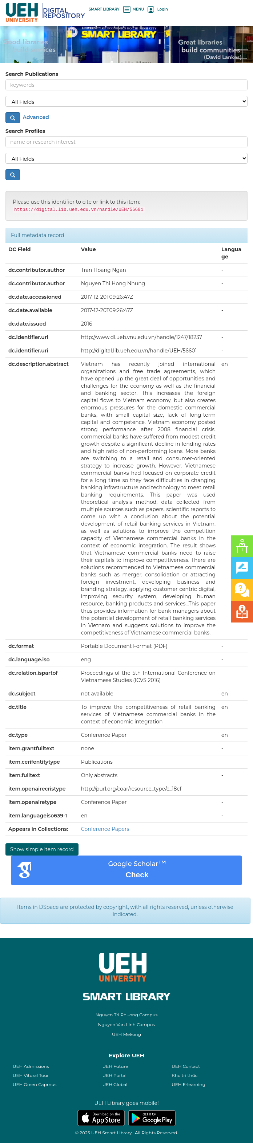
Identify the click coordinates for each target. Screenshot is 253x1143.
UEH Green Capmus (34, 1084)
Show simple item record (42, 849)
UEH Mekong (126, 1034)
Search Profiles (25, 131)
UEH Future (115, 1066)
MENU (133, 9)
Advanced (35, 117)
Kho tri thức (184, 1075)
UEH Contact (186, 1066)
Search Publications (31, 74)
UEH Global (115, 1084)
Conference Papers (105, 829)
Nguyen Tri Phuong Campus (127, 1014)
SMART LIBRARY (104, 9)
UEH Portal (114, 1075)
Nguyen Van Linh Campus (126, 1024)
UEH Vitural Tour (31, 1075)
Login (158, 9)
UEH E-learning (188, 1084)
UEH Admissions (31, 1066)
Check (136, 874)
